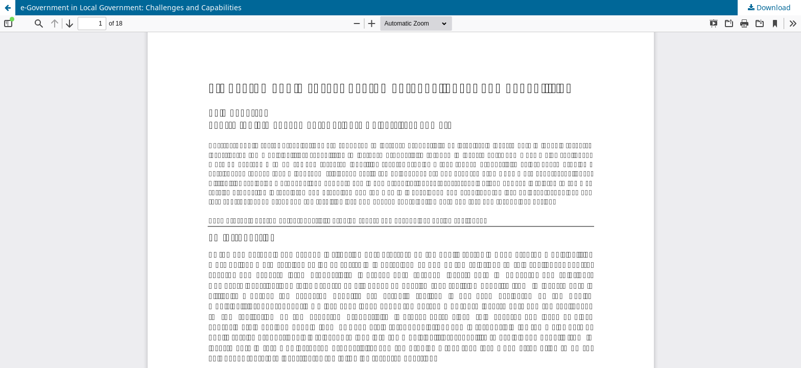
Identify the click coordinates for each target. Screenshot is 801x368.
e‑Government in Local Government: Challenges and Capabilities (131, 7)
